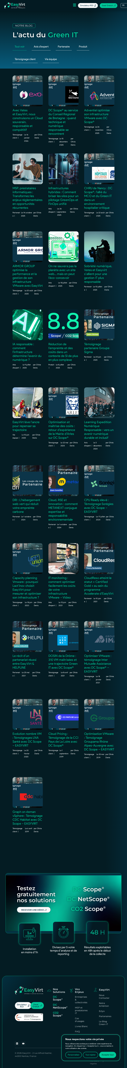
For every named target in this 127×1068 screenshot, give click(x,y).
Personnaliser (73, 1055)
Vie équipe (51, 46)
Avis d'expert (41, 34)
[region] (90, 1047)
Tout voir (20, 34)
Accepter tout (108, 1055)
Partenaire (64, 34)
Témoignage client (25, 46)
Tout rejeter (90, 1055)
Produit (83, 34)
